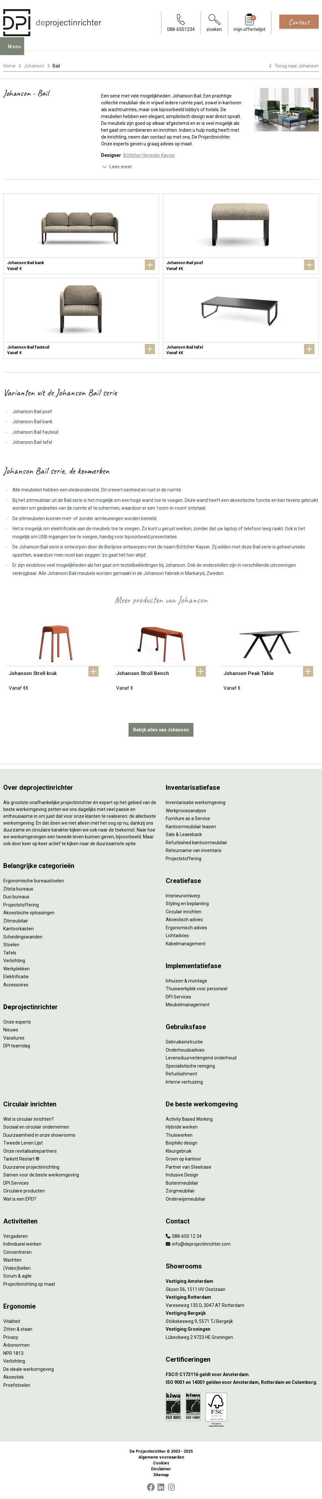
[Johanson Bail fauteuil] (81, 318)
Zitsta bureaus (18, 889)
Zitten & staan (17, 1329)
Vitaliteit (11, 1321)
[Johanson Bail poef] (240, 234)
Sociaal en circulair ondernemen (36, 1127)
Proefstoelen (16, 1385)
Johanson (34, 65)
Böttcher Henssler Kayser (149, 155)
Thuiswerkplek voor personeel (196, 988)
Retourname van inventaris (194, 850)
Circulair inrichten (183, 911)
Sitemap (161, 1475)
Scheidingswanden (22, 936)
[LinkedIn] (160, 1487)
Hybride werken (182, 1127)
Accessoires (15, 984)
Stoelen (11, 944)
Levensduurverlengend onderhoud (201, 1057)
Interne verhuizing (184, 1082)
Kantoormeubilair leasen (191, 826)
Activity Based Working (189, 1119)
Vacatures (13, 1038)
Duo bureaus (16, 896)
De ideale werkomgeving (28, 1369)
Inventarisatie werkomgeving (195, 802)
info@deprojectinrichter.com (198, 1244)
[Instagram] (171, 1487)
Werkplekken (16, 968)
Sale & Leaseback (184, 834)
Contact (299, 22)
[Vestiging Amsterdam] (242, 1281)
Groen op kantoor (183, 1159)
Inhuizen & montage (186, 980)
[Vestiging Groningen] (242, 1329)
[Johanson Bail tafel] (240, 318)
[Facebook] (150, 1487)
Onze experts (17, 1022)
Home (9, 65)
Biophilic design (181, 1143)
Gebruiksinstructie (184, 1041)
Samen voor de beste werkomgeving (41, 1174)
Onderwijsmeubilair (186, 1199)
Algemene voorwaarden (161, 1457)
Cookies (161, 1463)
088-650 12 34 (184, 1236)
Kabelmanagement (186, 943)
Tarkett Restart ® (21, 1159)
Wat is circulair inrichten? (28, 1119)
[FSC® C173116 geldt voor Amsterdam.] (242, 1374)
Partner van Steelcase (188, 1167)
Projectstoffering (21, 904)
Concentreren (17, 1252)
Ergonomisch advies (186, 927)
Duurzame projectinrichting (31, 1167)
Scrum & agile (17, 1276)
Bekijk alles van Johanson (161, 729)
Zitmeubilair (15, 920)
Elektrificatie (16, 976)
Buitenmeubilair (182, 1183)
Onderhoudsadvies (185, 1050)
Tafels (9, 952)
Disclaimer (161, 1469)
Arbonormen (16, 1345)
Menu (16, 50)
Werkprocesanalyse (186, 810)
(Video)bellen (17, 1268)
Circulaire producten (24, 1190)
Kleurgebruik (179, 1151)
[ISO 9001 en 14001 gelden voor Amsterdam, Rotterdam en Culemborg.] (242, 1382)
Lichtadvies (177, 935)
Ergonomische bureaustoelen (33, 880)
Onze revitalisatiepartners (30, 1151)
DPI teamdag (16, 1045)
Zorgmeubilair (180, 1190)
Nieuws (10, 1029)
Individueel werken (22, 1244)
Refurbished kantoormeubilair (196, 842)
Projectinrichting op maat (29, 1284)
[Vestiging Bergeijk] (242, 1313)
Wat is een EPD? (19, 1199)
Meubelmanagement (187, 1004)
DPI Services (178, 996)
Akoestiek (13, 1377)
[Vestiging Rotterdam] (242, 1297)
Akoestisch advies (184, 919)
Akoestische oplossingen (28, 912)
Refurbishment (181, 1073)
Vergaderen (15, 1236)
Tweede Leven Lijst (23, 1143)
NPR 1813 (13, 1353)
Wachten (12, 1260)
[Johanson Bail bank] (81, 234)
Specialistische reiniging (190, 1066)
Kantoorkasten (18, 928)
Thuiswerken (179, 1135)
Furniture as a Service (188, 818)
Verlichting (14, 960)
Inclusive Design (182, 1174)
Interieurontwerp (183, 895)
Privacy (10, 1337)
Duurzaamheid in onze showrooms (39, 1135)
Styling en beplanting (187, 903)
